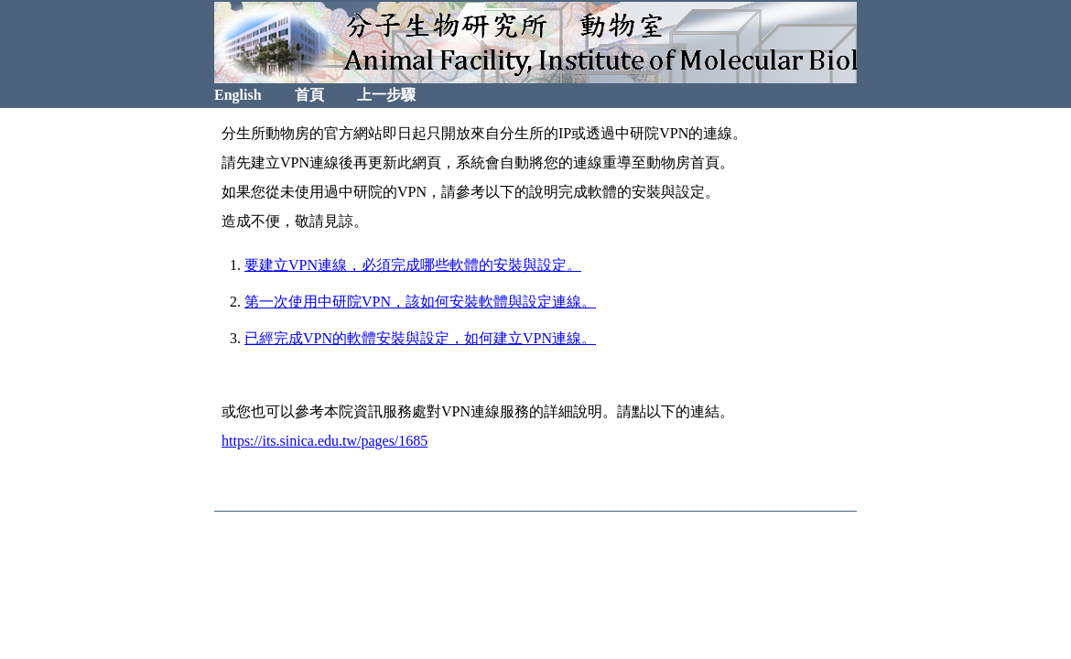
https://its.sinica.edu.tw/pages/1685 (324, 440)
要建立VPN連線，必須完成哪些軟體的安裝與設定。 (412, 265)
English (238, 95)
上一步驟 (386, 95)
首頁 (309, 95)
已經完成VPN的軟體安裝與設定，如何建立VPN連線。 (420, 338)
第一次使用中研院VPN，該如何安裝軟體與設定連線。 (420, 301)
